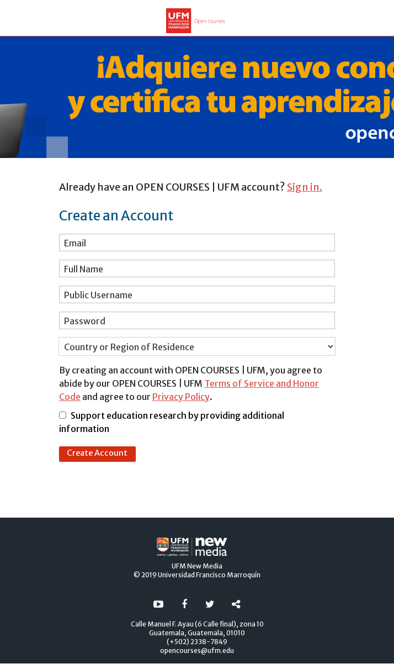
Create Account (97, 453)
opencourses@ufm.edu (197, 650)
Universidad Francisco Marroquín (209, 575)
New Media (204, 566)
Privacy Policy (181, 396)
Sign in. (304, 187)
